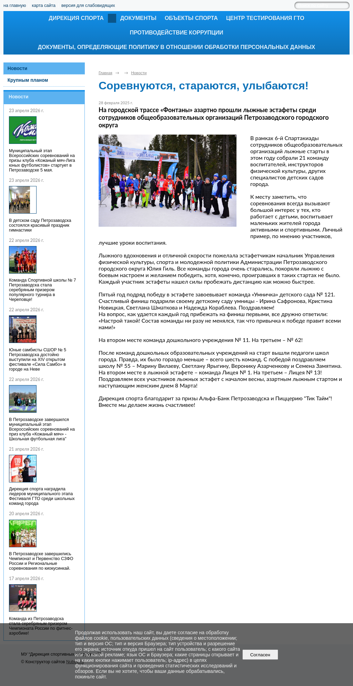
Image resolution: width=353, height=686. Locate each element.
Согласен (260, 654)
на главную (14, 5)
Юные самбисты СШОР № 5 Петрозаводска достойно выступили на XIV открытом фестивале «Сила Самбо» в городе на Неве (37, 359)
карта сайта (44, 5)
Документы (138, 18)
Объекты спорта (191, 18)
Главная (105, 72)
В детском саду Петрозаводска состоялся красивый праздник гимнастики (40, 225)
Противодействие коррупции (176, 33)
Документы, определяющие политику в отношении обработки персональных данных (176, 47)
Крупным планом (28, 80)
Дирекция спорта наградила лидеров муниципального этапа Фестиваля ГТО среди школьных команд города (42, 496)
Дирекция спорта (76, 18)
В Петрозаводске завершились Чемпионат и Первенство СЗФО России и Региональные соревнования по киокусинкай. (41, 561)
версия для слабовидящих (88, 5)
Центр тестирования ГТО (265, 18)
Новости (18, 68)
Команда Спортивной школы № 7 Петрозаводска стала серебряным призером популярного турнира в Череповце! (42, 290)
